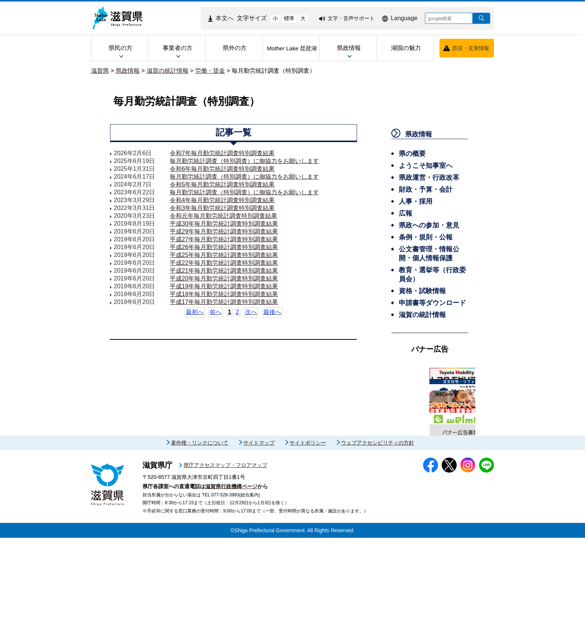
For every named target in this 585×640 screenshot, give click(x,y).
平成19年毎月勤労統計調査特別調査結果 (224, 286)
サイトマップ (259, 545)
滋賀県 (100, 71)
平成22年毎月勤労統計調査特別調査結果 (224, 263)
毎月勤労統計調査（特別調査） (273, 71)
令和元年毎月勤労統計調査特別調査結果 (223, 216)
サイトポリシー (308, 545)
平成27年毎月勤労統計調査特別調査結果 (224, 239)
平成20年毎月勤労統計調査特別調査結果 (224, 278)
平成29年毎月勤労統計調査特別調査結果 (224, 231)
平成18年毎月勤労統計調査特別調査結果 (224, 294)
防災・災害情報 (471, 48)
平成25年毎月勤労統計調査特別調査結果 (224, 255)
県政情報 (128, 71)
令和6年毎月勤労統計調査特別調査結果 (222, 169)
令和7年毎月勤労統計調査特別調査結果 (222, 153)
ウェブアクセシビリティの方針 (377, 545)
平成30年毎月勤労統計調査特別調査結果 (224, 223)
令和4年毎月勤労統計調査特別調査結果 (222, 200)
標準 (289, 18)
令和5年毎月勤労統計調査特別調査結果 (222, 184)
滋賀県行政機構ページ (231, 589)
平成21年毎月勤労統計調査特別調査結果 (224, 270)
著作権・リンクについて (199, 545)
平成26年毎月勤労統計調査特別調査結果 (224, 247)
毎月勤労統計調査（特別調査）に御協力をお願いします (244, 161)
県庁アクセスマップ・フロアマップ (225, 567)
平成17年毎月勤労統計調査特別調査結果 (224, 302)
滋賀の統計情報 (167, 71)
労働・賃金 (210, 71)
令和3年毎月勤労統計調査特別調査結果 (222, 208)
